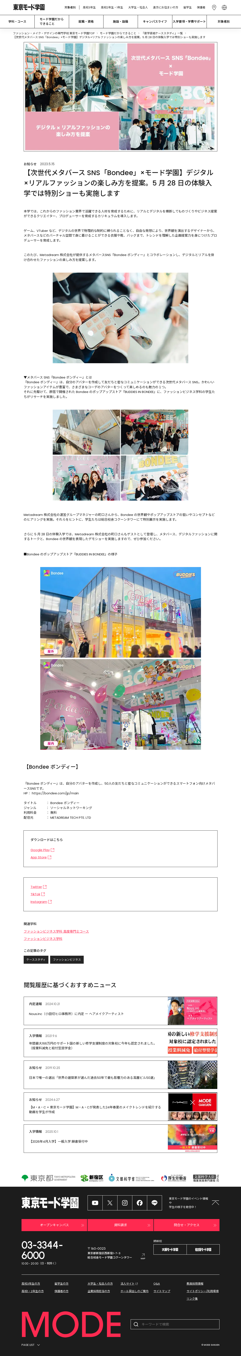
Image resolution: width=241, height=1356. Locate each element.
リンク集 (192, 1299)
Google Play (42, 850)
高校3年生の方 (31, 1284)
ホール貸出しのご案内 (134, 1291)
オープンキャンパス (62, 1225)
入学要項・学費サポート (189, 21)
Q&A (156, 1284)
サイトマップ (161, 1291)
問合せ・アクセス (196, 1225)
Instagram (41, 901)
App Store (41, 857)
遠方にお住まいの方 (165, 7)
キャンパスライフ (155, 21)
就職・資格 (86, 21)
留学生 (187, 7)
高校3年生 (89, 7)
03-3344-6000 (42, 1250)
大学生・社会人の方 (100, 1284)
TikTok (38, 894)
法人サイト (129, 1284)
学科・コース (17, 21)
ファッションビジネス (67, 959)
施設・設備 (120, 21)
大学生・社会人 (138, 7)
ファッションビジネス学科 (43, 938)
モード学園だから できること (52, 21)
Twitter (39, 887)
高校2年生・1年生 (112, 7)
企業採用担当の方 (99, 1291)
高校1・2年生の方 (33, 1291)
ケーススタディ (36, 959)
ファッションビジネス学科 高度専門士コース (56, 931)
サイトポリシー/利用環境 (203, 1291)
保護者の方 (61, 1291)
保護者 (201, 7)
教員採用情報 (195, 1284)
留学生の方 (61, 1284)
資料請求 (132, 1225)
